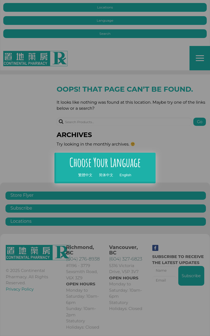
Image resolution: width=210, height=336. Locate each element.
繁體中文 (85, 175)
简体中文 (106, 175)
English (125, 175)
